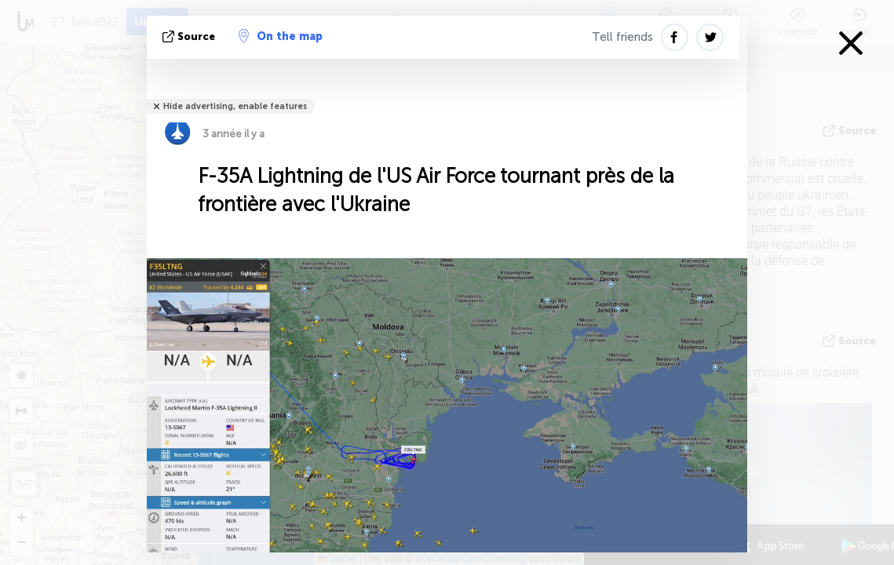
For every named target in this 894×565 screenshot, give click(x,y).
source (190, 36)
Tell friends (622, 37)
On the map (281, 36)
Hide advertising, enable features (235, 106)
